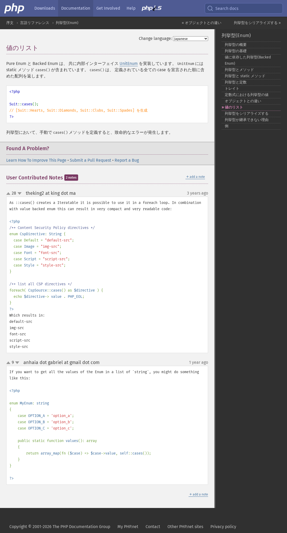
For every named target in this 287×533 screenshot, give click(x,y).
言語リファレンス (34, 23)
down (19, 193)
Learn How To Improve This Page (36, 160)
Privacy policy (223, 526)
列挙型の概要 (236, 45)
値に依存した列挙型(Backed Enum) (248, 60)
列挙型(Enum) (67, 23)
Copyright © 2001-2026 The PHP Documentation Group (59, 526)
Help (131, 8)
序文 (10, 23)
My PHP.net (127, 526)
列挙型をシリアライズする (247, 113)
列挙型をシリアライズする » (257, 23)
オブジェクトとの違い (243, 101)
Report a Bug (127, 160)
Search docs (222, 8)
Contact (153, 526)
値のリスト (234, 107)
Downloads (44, 8)
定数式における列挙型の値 (247, 95)
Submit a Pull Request (90, 160)
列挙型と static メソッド (245, 76)
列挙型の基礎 (236, 51)
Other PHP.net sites (185, 526)
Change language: (155, 38)
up (9, 194)
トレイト (232, 88)
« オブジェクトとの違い (201, 23)
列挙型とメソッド (239, 70)
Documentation (75, 8)
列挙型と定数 (236, 82)
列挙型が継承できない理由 (247, 120)
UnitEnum (129, 63)
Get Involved (108, 8)
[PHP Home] (14, 8)
